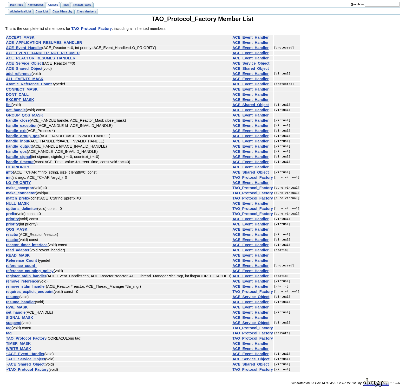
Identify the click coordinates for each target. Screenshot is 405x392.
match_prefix (17, 198)
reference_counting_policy (30, 271)
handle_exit (16, 131)
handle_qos (16, 151)
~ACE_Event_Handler (25, 354)
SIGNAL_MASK (19, 317)
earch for (357, 4)
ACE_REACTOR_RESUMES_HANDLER (40, 58)
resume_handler (20, 302)
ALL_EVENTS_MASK (24, 79)
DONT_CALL (17, 94)
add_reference (18, 74)
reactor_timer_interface (27, 245)
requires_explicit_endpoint (30, 292)
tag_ (10, 333)
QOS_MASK (16, 229)
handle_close (18, 120)
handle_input (17, 141)
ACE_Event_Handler (250, 37)
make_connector (21, 193)
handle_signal (18, 157)
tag (9, 328)
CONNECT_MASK (22, 89)
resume (12, 297)
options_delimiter (21, 209)
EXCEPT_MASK (20, 100)
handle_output (19, 146)
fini (9, 105)
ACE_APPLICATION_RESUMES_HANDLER (44, 42)
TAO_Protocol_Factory (91, 28)
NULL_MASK (17, 203)
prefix (11, 214)
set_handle (15, 312)
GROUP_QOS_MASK (24, 115)
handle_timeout (20, 162)
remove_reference (22, 281)
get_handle (16, 110)
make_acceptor (19, 188)
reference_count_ (21, 266)
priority (12, 219)
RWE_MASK (17, 307)
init (9, 177)
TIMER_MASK (18, 343)
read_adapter (17, 250)
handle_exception (22, 125)
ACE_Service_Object (24, 63)
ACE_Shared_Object (24, 68)
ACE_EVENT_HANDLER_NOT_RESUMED (43, 53)
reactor (12, 234)
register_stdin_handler (26, 276)
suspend (13, 323)
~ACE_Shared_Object (25, 364)
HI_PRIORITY (17, 167)
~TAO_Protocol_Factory (27, 369)
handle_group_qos (23, 136)
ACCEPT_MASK (20, 37)
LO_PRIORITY (18, 183)
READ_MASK (18, 255)
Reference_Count (21, 260)
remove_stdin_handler (26, 286)
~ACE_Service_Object (25, 359)
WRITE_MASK (18, 349)
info (9, 172)
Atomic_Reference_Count (29, 84)
